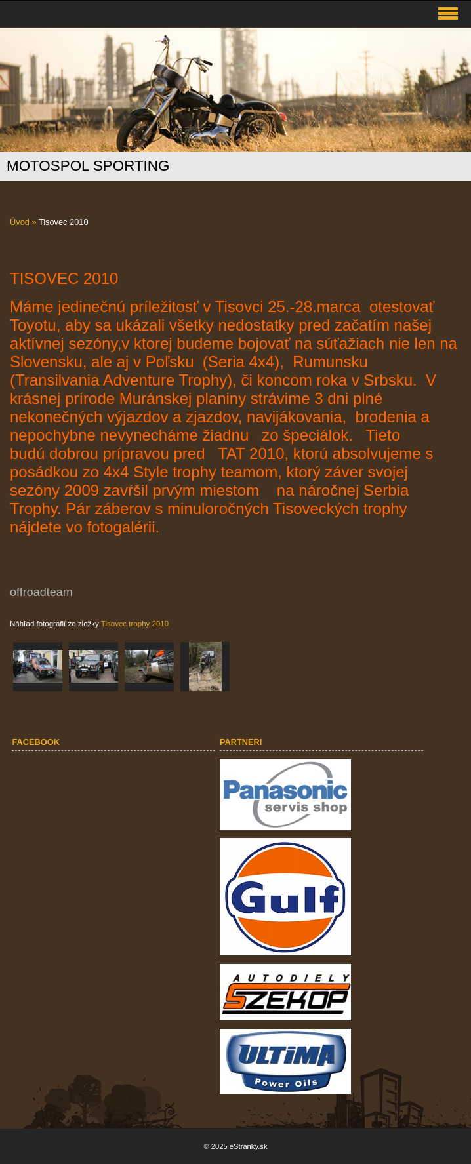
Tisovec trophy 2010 (135, 624)
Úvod (20, 222)
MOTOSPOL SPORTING (88, 165)
